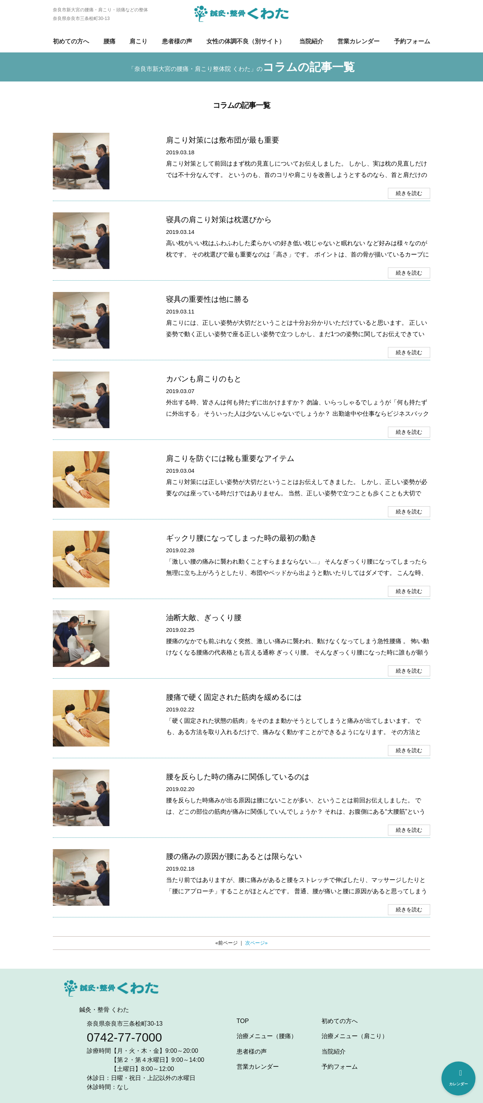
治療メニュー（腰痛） (267, 1036)
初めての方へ (71, 41)
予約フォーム (412, 41)
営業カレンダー (358, 41)
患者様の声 (177, 41)
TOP (243, 1021)
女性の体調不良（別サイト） (245, 41)
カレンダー (458, 1077)
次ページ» (256, 943)
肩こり (138, 41)
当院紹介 (311, 41)
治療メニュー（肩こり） (354, 1036)
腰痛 (109, 41)
